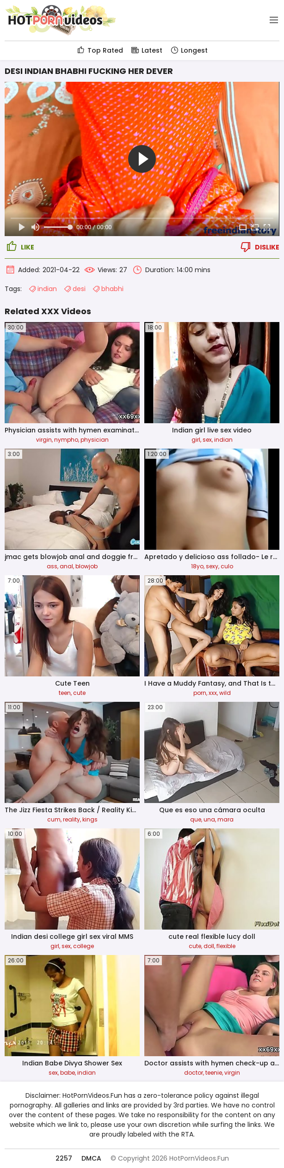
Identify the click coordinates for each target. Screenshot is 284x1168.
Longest (189, 50)
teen (65, 693)
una (209, 819)
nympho (66, 440)
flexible (225, 946)
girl (195, 440)
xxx (213, 693)
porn (199, 693)
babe (67, 1073)
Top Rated (99, 50)
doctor (193, 1073)
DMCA (91, 1158)
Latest (146, 50)
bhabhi (107, 288)
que (195, 819)
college (83, 946)
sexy (212, 566)
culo (227, 566)
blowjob (86, 566)
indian (42, 288)
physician (94, 440)
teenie (213, 1073)
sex (207, 440)
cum (54, 819)
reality (71, 819)
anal (66, 566)
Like (19, 247)
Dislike (259, 247)
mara (225, 819)
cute (79, 693)
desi (74, 288)
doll (209, 946)
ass (52, 566)
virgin (44, 440)
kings (90, 819)
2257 (64, 1158)
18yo (197, 566)
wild (225, 693)
